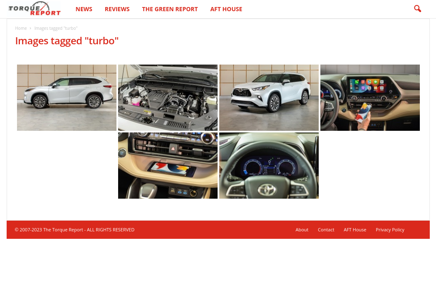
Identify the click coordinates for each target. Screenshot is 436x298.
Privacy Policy (390, 229)
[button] (417, 9)
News (83, 9)
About (302, 229)
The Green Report (170, 9)
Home (21, 28)
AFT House (226, 9)
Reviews (117, 9)
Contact (326, 229)
